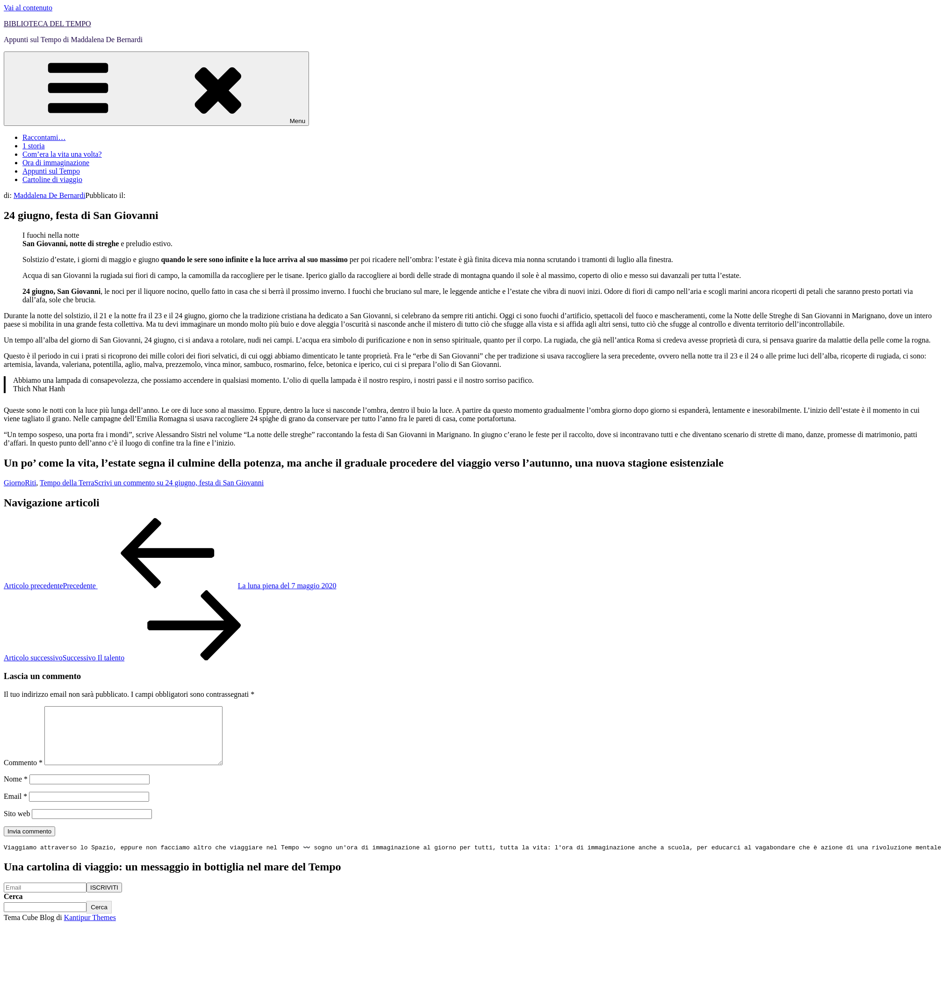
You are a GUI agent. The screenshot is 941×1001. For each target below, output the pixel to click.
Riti (30, 483)
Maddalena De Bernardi (50, 195)
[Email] (45, 900)
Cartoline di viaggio (52, 179)
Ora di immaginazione (55, 163)
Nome (16, 790)
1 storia (33, 146)
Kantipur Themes (90, 930)
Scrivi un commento (179, 483)
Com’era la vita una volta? (62, 154)
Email (15, 807)
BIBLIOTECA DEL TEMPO (47, 24)
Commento (23, 774)
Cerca (13, 909)
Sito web (17, 825)
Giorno (14, 483)
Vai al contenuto (28, 8)
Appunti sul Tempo (51, 171)
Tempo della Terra (67, 483)
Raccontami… (43, 137)
